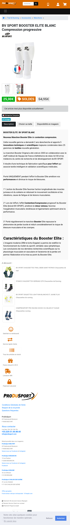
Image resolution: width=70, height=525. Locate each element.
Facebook (5, 465)
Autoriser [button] (61, 518)
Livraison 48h (7, 372)
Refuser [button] (49, 518)
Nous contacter (8, 426)
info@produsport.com (9, 434)
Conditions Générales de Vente (14, 405)
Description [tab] (9, 124)
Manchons (38, 18)
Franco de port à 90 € (10, 362)
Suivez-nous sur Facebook (10, 451)
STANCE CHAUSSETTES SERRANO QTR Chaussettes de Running (38, 281)
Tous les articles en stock (12, 351)
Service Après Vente (10, 341)
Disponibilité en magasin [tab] (48, 124)
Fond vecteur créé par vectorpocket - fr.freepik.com (17, 493)
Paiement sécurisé (9, 383)
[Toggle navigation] (5, 11)
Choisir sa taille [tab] (25, 124)
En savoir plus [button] (10, 521)
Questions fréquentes (10, 411)
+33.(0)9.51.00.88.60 (11, 432)
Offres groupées (7, 491)
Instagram (22, 451)
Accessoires (26, 18)
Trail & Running (13, 18)
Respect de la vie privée (11, 408)
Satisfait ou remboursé (11, 330)
